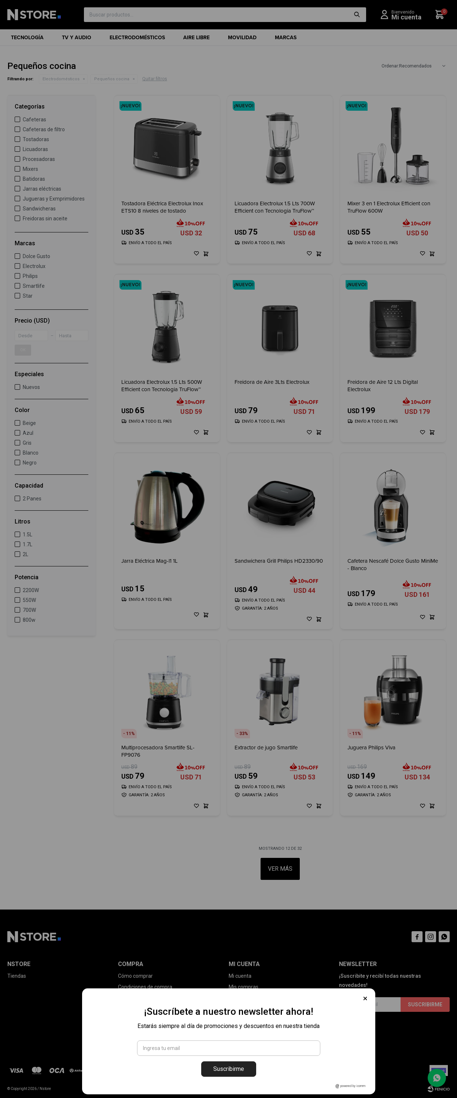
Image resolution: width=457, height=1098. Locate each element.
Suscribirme (228, 1068)
